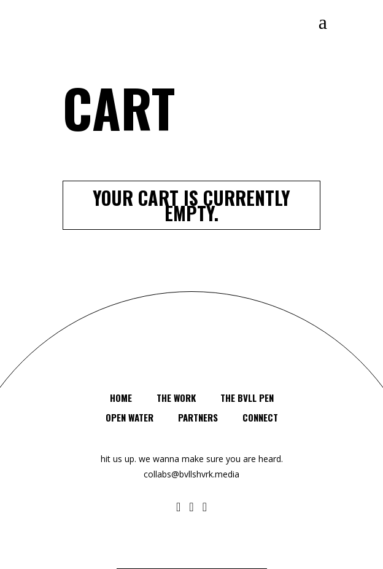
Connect (260, 417)
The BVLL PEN (247, 397)
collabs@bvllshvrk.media (191, 474)
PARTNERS (198, 417)
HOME (121, 397)
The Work (176, 397)
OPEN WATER (129, 417)
